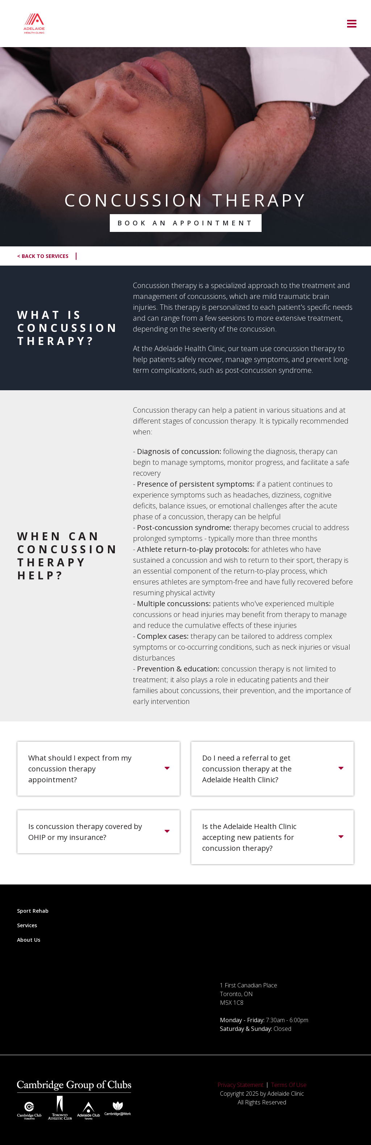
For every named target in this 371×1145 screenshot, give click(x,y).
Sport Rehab (33, 910)
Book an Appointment (185, 222)
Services (27, 925)
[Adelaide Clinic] (34, 23)
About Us (28, 939)
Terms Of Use (289, 1085)
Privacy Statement (240, 1085)
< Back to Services (47, 256)
